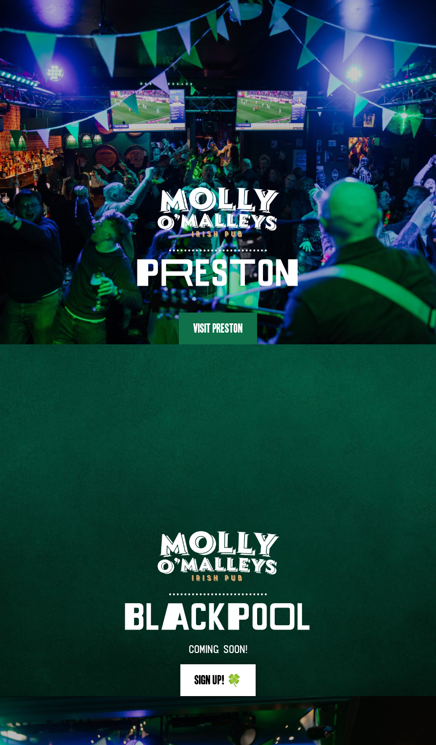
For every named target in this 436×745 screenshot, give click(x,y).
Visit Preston (218, 328)
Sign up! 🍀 (218, 680)
